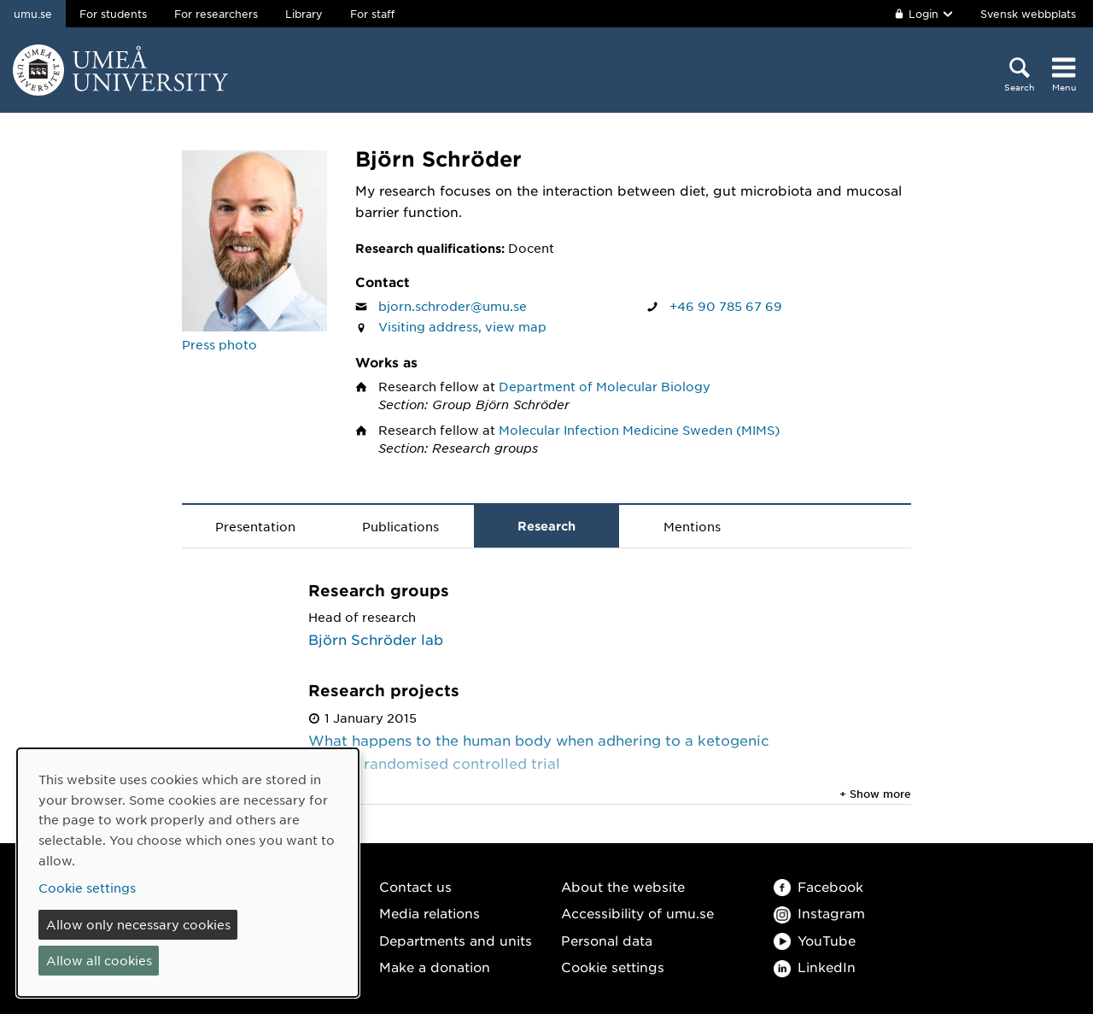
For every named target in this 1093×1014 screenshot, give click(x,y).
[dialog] (188, 872)
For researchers (216, 14)
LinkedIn (815, 966)
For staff (372, 14)
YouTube (815, 940)
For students (113, 14)
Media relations (429, 913)
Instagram (819, 913)
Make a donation (434, 966)
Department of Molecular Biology (604, 386)
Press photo (219, 344)
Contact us (415, 886)
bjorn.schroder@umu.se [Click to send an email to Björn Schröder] (452, 306)
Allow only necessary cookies (138, 924)
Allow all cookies (99, 960)
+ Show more (875, 793)
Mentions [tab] (692, 526)
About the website (623, 886)
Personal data (606, 940)
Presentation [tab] (255, 526)
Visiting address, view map (462, 326)
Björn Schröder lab (375, 639)
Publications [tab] (400, 526)
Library (304, 14)
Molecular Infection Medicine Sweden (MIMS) (639, 429)
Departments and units (455, 940)
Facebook (818, 886)
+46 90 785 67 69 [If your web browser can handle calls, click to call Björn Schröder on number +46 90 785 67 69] (725, 306)
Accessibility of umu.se (637, 913)
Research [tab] (546, 526)
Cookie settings (612, 966)
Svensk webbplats (1028, 14)
